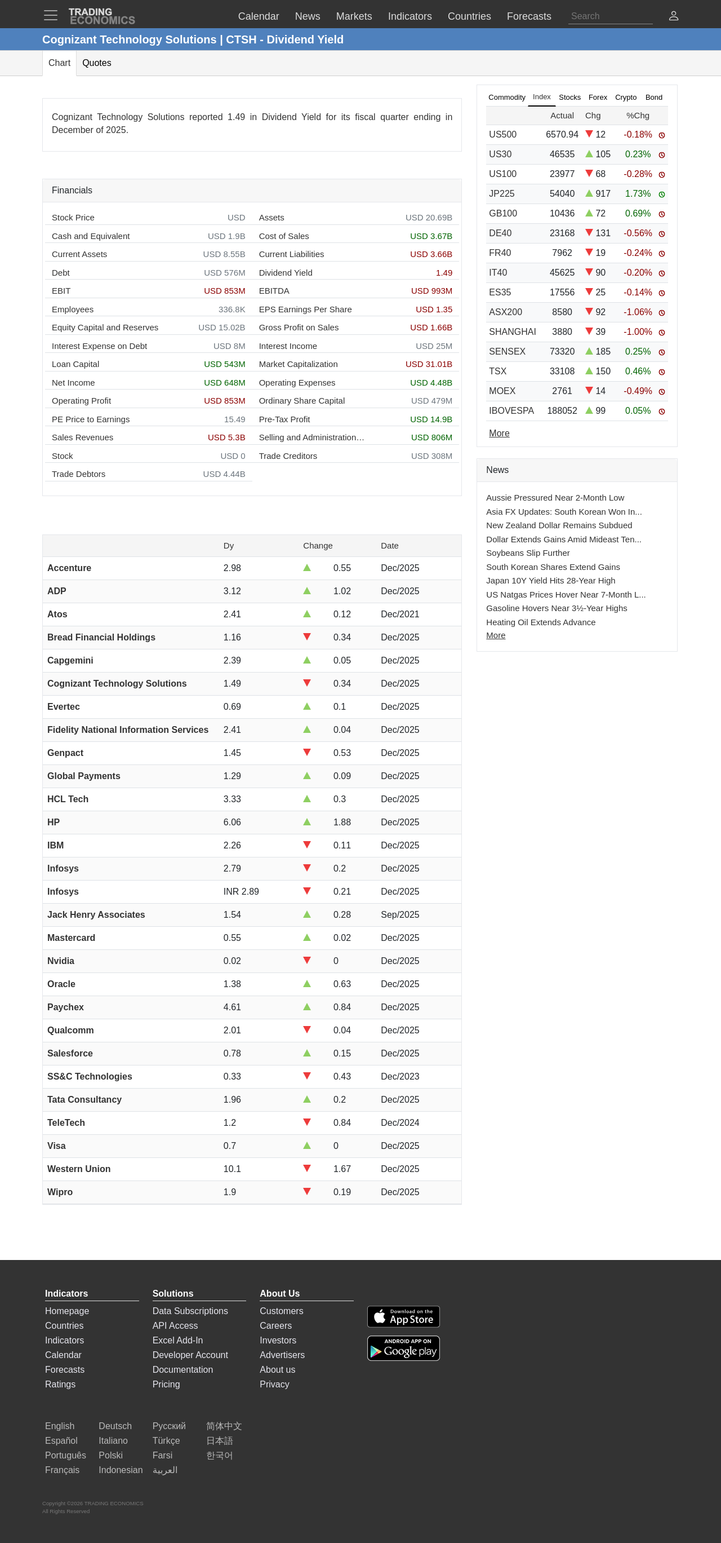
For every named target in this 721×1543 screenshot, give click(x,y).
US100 (503, 174)
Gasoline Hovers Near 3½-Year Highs (556, 608)
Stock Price (73, 217)
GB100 (503, 213)
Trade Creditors (288, 456)
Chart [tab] (59, 63)
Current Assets (79, 254)
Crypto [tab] (626, 97)
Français (62, 1470)
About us (277, 1369)
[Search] (610, 16)
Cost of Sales (284, 236)
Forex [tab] (598, 97)
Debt (61, 272)
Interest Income (288, 346)
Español (61, 1440)
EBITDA (274, 290)
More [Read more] (499, 433)
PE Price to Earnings (91, 419)
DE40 (500, 233)
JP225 (501, 193)
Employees (73, 309)
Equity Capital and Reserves (105, 327)
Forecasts (64, 1369)
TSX (497, 371)
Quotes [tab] (97, 63)
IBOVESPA (511, 410)
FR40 (500, 253)
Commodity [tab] (507, 97)
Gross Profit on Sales (299, 327)
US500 (503, 134)
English (59, 1426)
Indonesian (121, 1470)
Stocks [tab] (570, 97)
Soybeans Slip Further (527, 553)
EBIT (61, 290)
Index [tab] (542, 96)
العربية (165, 1470)
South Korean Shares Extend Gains (553, 567)
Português (65, 1455)
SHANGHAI (512, 332)
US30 (500, 154)
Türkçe (166, 1440)
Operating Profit (81, 400)
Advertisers (282, 1355)
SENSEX (507, 351)
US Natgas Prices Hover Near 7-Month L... (566, 594)
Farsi (163, 1455)
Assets (271, 217)
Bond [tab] (654, 97)
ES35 (500, 292)
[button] (673, 17)
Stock (62, 456)
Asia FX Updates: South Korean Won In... (564, 511)
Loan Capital (75, 364)
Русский (169, 1426)
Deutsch (115, 1426)
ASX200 (505, 312)
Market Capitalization (298, 364)
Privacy (274, 1384)
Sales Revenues (82, 437)
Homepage (67, 1311)
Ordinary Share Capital (302, 400)
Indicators (64, 1340)
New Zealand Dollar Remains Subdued (559, 525)
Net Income (73, 382)
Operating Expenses (297, 382)
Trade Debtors (78, 474)
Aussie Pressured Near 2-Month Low (555, 497)
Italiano (113, 1440)
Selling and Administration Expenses (312, 437)
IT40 (498, 272)
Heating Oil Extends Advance (540, 622)
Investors (278, 1340)
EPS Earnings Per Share (305, 309)
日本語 (219, 1440)
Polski (111, 1455)
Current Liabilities (291, 254)
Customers (281, 1311)
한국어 (219, 1455)
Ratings (60, 1384)
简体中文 (224, 1426)
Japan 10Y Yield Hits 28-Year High (550, 580)
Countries (64, 1325)
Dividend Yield (286, 272)
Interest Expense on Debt (99, 346)
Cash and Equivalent (91, 236)
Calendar (63, 1355)
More (495, 635)
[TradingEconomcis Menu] (54, 15)
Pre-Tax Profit (284, 419)
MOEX (502, 391)
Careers (276, 1325)
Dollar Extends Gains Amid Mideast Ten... (564, 539)
